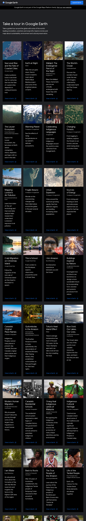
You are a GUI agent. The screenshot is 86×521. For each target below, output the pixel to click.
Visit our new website (64, 7)
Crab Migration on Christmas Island (11, 261)
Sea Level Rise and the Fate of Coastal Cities (11, 66)
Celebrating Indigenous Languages (51, 129)
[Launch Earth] (76, 3)
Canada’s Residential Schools (30, 404)
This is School (31, 258)
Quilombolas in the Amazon (31, 327)
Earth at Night (31, 63)
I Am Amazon (52, 258)
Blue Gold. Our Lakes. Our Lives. (71, 329)
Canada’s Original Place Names (10, 329)
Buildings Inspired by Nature (71, 261)
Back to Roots (31, 470)
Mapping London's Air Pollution (10, 192)
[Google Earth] (10, 3)
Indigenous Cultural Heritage (72, 404)
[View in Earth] (10, 99)
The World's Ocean (72, 64)
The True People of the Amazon (51, 473)
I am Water (9, 470)
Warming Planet (32, 127)
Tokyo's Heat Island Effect (52, 327)
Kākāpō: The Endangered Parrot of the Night (51, 67)
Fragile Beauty (31, 190)
